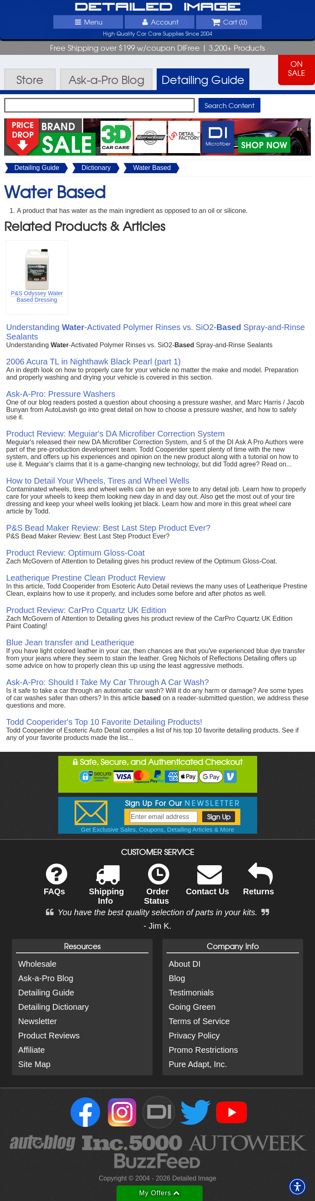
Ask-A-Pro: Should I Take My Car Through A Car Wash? (107, 682)
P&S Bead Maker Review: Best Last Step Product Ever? (108, 527)
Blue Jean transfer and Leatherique (70, 642)
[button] (297, 1187)
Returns (258, 884)
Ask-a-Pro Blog (45, 978)
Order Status (156, 889)
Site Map (34, 1064)
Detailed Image (158, 7)
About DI (185, 963)
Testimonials (191, 992)
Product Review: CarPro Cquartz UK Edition (86, 610)
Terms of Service (199, 1021)
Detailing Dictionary (53, 1006)
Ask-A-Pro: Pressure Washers (60, 393)
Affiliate (31, 1049)
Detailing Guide (36, 167)
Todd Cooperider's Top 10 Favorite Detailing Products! (104, 721)
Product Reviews (49, 1035)
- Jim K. (157, 925)
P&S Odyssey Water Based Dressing (37, 296)
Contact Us (207, 884)
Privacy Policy (194, 1035)
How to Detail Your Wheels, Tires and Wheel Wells (97, 480)
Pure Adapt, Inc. (198, 1064)
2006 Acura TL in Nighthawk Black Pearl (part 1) (93, 361)
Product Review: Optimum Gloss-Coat (75, 552)
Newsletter (37, 1021)
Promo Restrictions (203, 1049)
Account (159, 22)
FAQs (55, 884)
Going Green (192, 1006)
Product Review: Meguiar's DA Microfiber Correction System (115, 433)
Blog (177, 978)
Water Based (152, 167)
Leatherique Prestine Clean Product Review (85, 577)
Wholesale (37, 963)
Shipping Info (106, 889)
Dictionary (96, 167)
